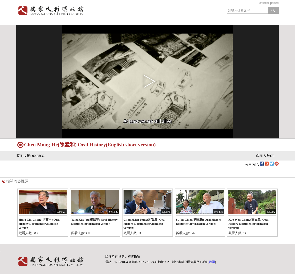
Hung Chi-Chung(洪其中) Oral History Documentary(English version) (39, 223)
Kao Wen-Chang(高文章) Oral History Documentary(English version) (248, 223)
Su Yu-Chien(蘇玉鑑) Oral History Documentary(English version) (198, 221)
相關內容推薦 (17, 181)
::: (0, 24)
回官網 (275, 3)
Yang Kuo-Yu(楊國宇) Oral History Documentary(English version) (94, 221)
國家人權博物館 (80, 10)
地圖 (212, 262)
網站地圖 (264, 3)
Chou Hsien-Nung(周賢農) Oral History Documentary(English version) (144, 223)
